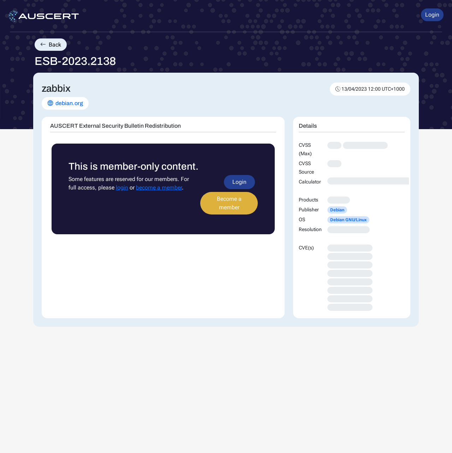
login (122, 187)
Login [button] (432, 14)
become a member (159, 187)
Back (50, 44)
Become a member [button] (229, 203)
